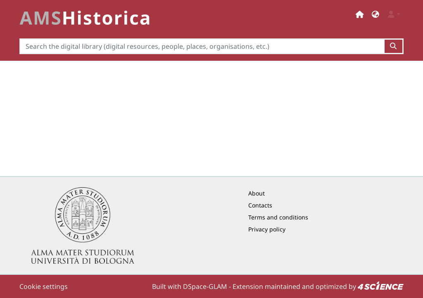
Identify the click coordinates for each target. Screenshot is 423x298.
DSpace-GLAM (205, 286)
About (256, 193)
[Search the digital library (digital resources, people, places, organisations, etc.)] (202, 46)
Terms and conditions (278, 217)
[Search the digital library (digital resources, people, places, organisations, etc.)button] (394, 46)
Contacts (260, 205)
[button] (375, 14)
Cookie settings (43, 286)
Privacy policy (266, 229)
